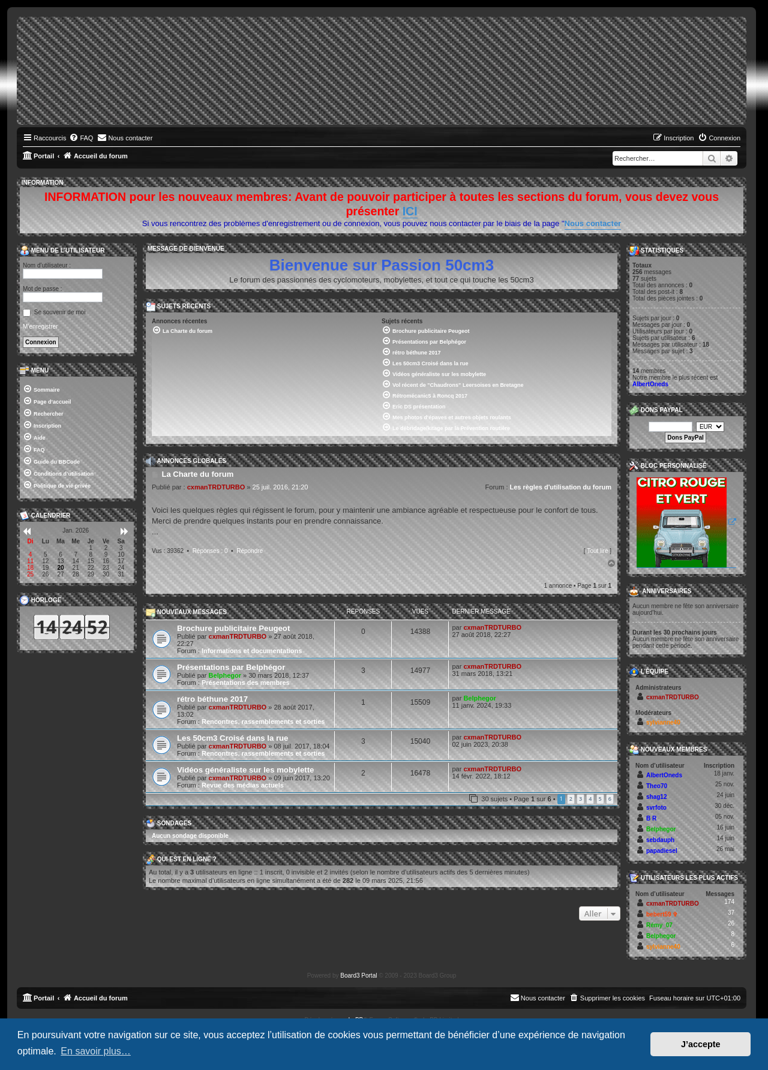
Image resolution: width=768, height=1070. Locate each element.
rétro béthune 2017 (212, 699)
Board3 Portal (358, 975)
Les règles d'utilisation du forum (560, 487)
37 (731, 912)
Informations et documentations (252, 650)
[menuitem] (81, 138)
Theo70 (656, 786)
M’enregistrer (40, 326)
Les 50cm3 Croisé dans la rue (232, 738)
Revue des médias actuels (243, 785)
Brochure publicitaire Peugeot (233, 628)
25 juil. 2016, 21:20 (280, 487)
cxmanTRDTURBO (216, 487)
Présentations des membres (246, 682)
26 (731, 923)
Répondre (249, 551)
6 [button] (609, 798)
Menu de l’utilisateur (62, 251)
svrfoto (656, 807)
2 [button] (570, 798)
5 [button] (600, 798)
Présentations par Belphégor (231, 667)
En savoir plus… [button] (96, 1051)
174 (729, 901)
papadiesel (661, 850)
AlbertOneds (650, 384)
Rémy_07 (659, 925)
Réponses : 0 (210, 551)
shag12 (656, 797)
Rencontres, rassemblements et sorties (263, 721)
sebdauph (660, 840)
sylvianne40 (663, 722)
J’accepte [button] (701, 1044)
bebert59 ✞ (661, 914)
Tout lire (597, 551)
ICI (410, 211)
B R (651, 818)
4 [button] (590, 798)
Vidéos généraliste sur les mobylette (245, 769)
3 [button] (580, 798)
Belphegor (225, 675)
